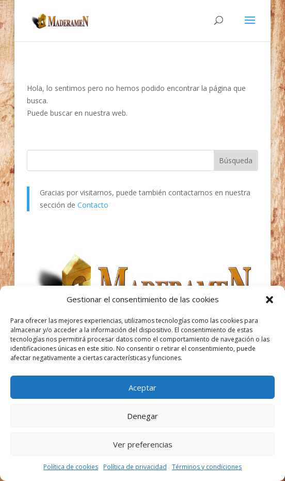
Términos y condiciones (207, 466)
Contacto (92, 205)
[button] (269, 299)
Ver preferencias (142, 444)
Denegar (142, 416)
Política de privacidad (135, 466)
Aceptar (142, 387)
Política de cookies (70, 466)
